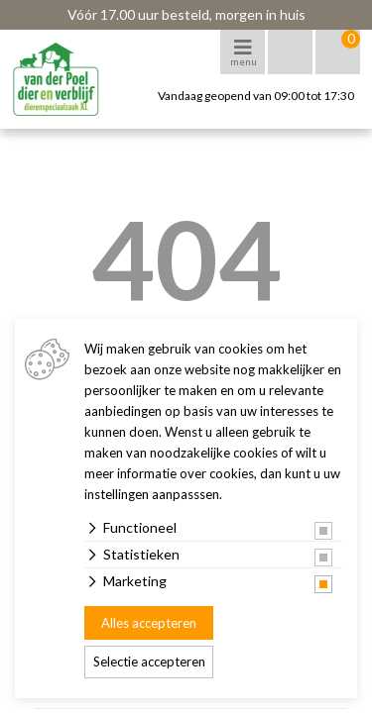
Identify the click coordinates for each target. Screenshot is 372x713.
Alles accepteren (148, 623)
